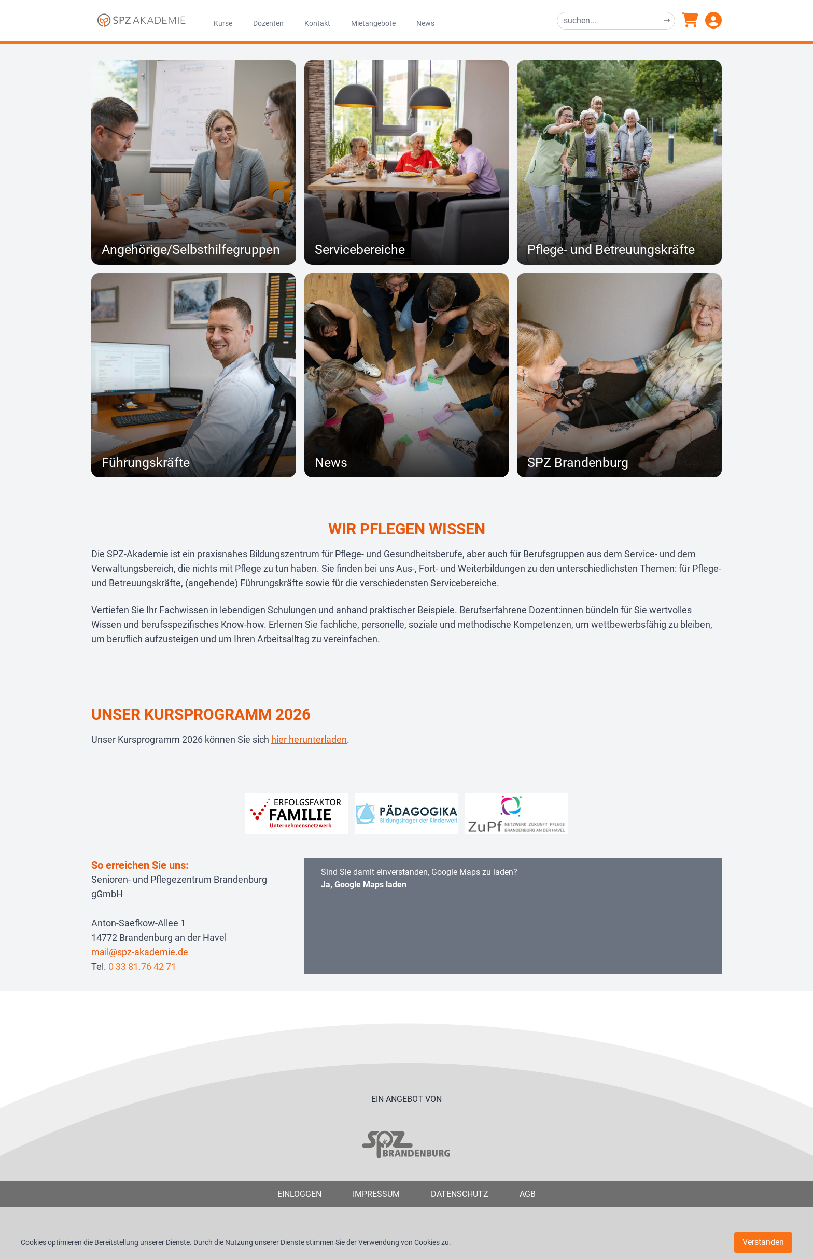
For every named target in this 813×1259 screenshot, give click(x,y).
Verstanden (763, 1242)
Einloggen (299, 1194)
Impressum (376, 1194)
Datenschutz (459, 1194)
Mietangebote (373, 23)
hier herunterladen (309, 739)
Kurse (223, 23)
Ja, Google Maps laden (363, 884)
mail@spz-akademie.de (139, 951)
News (425, 23)
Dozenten (268, 23)
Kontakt (317, 23)
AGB (528, 1194)
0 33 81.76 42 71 (142, 966)
